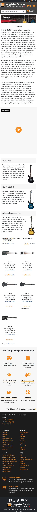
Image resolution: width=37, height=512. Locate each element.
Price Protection (7, 463)
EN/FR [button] (33, 1)
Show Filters (7, 240)
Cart (3, 436)
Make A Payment (7, 441)
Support (22, 443)
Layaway (22, 447)
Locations (23, 457)
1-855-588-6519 (7, 420)
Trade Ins (22, 441)
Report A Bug (24, 469)
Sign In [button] (23, 1)
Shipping (22, 449)
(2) (13, 275)
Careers (22, 461)
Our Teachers (6, 471)
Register (4, 434)
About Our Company (8, 457)
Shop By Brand (24, 465)
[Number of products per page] (26, 243)
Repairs (22, 439)
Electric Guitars (17, 238)
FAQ (21, 455)
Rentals (22, 434)
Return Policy (6, 469)
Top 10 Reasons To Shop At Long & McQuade (21, 409)
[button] (28, 5)
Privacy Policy (6, 467)
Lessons (22, 436)
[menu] (34, 5)
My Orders (5, 443)
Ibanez (4, 238)
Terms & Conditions (8, 465)
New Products (24, 432)
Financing (23, 445)
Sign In (4, 432)
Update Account (7, 439)
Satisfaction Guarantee (9, 461)
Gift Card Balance (7, 445)
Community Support (8, 455)
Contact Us (4, 1)
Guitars (9, 238)
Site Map (22, 463)
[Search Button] (24, 11)
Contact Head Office (26, 459)
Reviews (22, 467)
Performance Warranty (9, 459)
